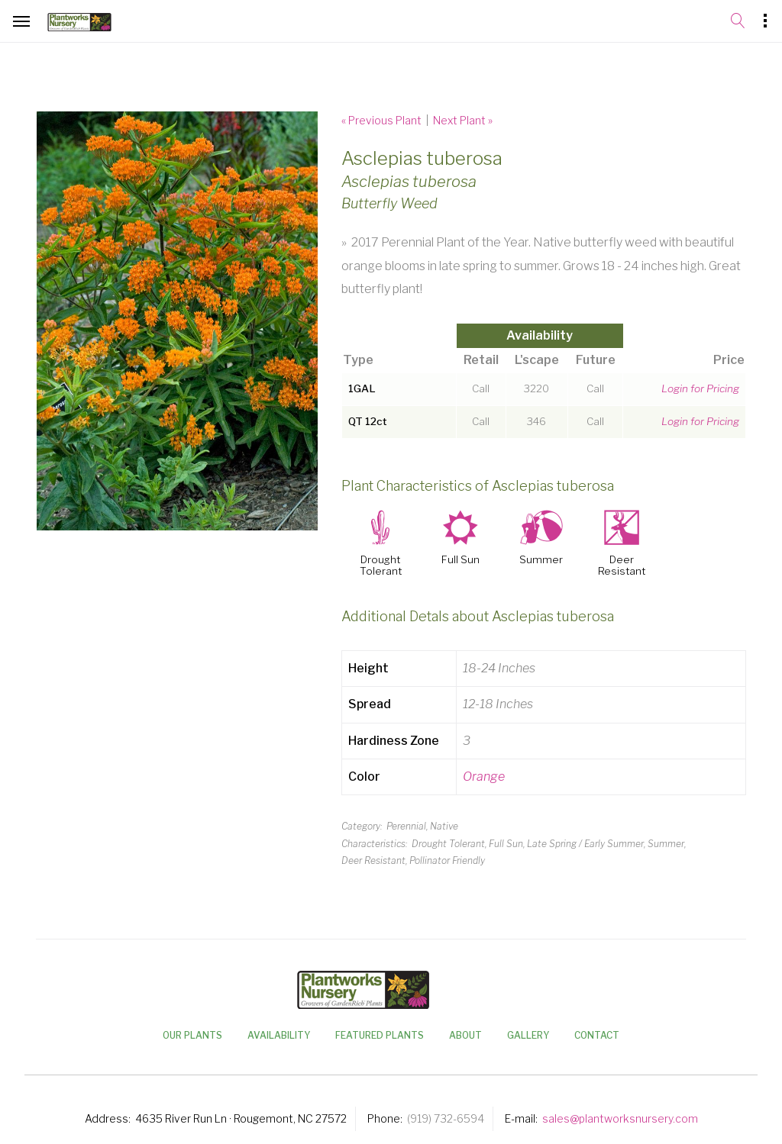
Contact (596, 1035)
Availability (278, 1035)
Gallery (528, 1035)
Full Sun (460, 560)
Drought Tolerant (381, 565)
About (465, 1035)
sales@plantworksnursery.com (620, 1118)
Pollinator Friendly (447, 860)
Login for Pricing (700, 388)
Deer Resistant (621, 565)
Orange (484, 776)
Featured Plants (379, 1035)
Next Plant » (463, 120)
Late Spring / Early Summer (585, 843)
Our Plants (192, 1035)
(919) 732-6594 (445, 1118)
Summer (541, 560)
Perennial (406, 826)
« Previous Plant (381, 120)
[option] (177, 320)
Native (444, 826)
